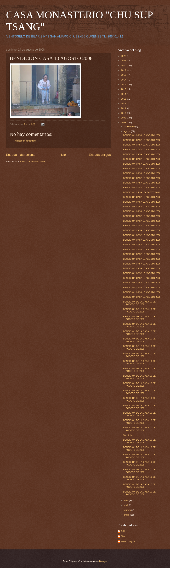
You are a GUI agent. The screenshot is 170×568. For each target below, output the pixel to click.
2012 (124, 103)
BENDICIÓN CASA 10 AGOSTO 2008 (141, 135)
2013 (124, 99)
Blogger (103, 561)
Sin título (127, 435)
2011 (124, 108)
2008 (124, 122)
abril (126, 505)
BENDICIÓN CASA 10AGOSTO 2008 (141, 192)
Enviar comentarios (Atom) (33, 161)
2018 (124, 75)
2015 (124, 89)
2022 (124, 56)
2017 (124, 79)
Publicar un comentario (25, 140)
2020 (124, 65)
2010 (124, 113)
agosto (127, 131)
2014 (124, 94)
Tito (123, 536)
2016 (124, 84)
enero (127, 514)
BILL (123, 531)
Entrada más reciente (20, 154)
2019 (124, 70)
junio (126, 500)
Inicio (62, 154)
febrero (127, 510)
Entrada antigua (100, 154)
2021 (124, 60)
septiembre (129, 126)
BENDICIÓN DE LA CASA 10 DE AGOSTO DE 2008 (139, 303)
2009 (124, 117)
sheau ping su (128, 541)
